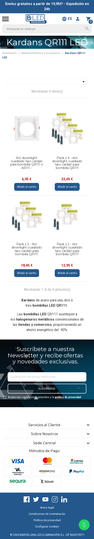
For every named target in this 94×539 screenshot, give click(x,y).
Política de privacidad (47, 520)
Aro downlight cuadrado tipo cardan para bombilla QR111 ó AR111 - (26, 163)
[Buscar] (47, 28)
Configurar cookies (47, 526)
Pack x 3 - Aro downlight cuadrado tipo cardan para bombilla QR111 (27, 249)
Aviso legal (47, 507)
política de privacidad (68, 397)
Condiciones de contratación (47, 513)
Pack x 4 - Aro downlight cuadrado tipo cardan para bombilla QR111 (67, 163)
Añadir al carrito (26, 186)
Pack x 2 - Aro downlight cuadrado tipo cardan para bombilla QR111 (67, 249)
